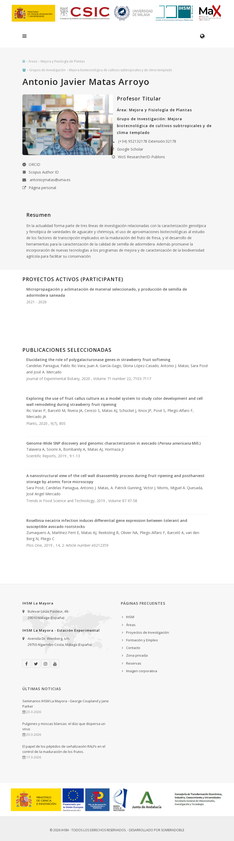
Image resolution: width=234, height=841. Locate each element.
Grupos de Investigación (47, 70)
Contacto (133, 647)
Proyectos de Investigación (147, 632)
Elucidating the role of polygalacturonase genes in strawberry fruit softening (98, 359)
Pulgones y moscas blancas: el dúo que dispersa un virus (63, 726)
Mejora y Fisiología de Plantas (63, 61)
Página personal (42, 187)
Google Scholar (130, 149)
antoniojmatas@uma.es (50, 179)
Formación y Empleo (142, 640)
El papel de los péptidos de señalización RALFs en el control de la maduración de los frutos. (63, 749)
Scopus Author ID (44, 172)
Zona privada (137, 655)
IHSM (130, 616)
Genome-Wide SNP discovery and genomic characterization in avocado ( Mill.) (113, 443)
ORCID (34, 164)
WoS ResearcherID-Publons (141, 156)
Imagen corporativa (141, 671)
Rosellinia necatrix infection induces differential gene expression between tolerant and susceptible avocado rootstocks (106, 523)
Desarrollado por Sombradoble (156, 830)
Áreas (32, 61)
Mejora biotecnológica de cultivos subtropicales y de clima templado (120, 70)
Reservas (133, 663)
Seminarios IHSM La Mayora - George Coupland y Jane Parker (65, 704)
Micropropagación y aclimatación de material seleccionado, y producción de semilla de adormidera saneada (106, 292)
